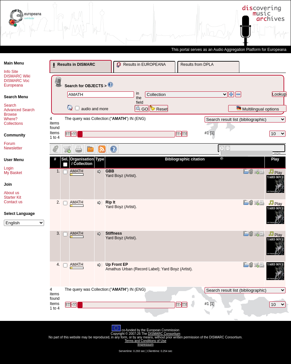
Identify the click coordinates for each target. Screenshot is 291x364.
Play (275, 172)
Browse (10, 114)
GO (141, 108)
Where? (10, 119)
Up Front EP (117, 264)
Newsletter (13, 148)
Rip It (110, 202)
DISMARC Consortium (164, 333)
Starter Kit (12, 197)
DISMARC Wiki (17, 76)
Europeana (13, 85)
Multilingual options (257, 108)
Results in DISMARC (74, 64)
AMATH (77, 172)
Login (8, 168)
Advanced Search (19, 110)
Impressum (145, 344)
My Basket (13, 172)
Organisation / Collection (82, 161)
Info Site (11, 71)
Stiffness (114, 233)
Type (99, 159)
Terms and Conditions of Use (145, 341)
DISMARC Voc (16, 80)
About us (11, 193)
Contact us (13, 202)
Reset (159, 108)
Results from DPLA (197, 64)
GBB (110, 171)
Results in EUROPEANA (141, 64)
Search (10, 105)
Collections (13, 123)
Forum (9, 143)
